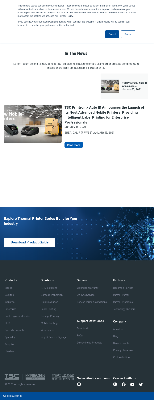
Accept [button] (112, 34)
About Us (118, 329)
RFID (7, 323)
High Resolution (49, 302)
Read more (73, 145)
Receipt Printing (50, 316)
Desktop (9, 295)
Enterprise (10, 309)
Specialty (10, 337)
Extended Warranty (87, 288)
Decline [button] (128, 34)
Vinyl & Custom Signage (53, 337)
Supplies (9, 344)
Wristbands (47, 330)
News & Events (121, 343)
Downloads (83, 329)
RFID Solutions (49, 288)
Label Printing (48, 309)
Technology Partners (124, 309)
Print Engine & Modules (17, 316)
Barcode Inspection (15, 330)
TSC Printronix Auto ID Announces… (134, 84)
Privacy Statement (123, 350)
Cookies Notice (121, 357)
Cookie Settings (12, 396)
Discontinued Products (89, 343)
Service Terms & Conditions (92, 302)
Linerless (9, 352)
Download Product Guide (29, 242)
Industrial (10, 302)
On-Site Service (85, 295)
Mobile (8, 288)
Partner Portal (121, 295)
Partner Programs (123, 302)
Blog (115, 336)
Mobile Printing (49, 323)
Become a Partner (123, 288)
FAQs (80, 336)
